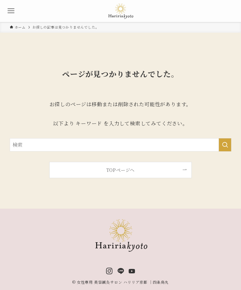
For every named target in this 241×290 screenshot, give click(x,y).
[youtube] (132, 271)
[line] (120, 271)
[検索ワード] (121, 144)
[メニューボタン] (11, 11)
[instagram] (109, 271)
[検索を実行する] (225, 144)
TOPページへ (120, 170)
